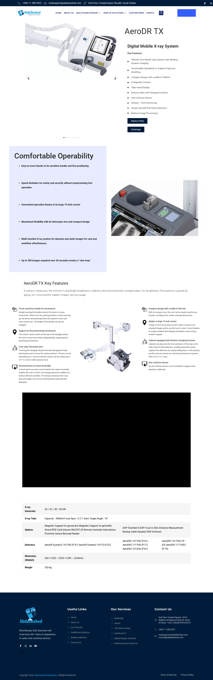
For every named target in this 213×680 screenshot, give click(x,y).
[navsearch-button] (161, 13)
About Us (69, 13)
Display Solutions (115, 13)
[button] (28, 78)
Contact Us (186, 12)
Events (150, 13)
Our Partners (136, 13)
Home (58, 13)
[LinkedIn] (205, 8)
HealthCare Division (88, 13)
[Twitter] (26, 646)
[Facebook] (205, 3)
